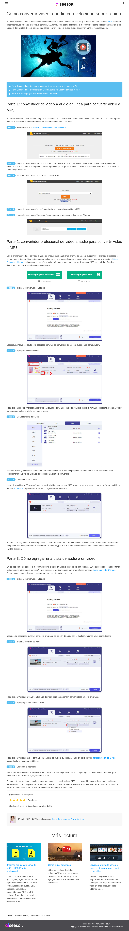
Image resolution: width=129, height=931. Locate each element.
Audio (67, 819)
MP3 (110, 22)
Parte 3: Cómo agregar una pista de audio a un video (35, 93)
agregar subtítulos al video (105, 758)
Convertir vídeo (77, 819)
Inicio (9, 916)
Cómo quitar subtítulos (59, 865)
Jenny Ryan (57, 819)
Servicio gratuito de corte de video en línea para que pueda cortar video (105, 868)
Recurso (108, 924)
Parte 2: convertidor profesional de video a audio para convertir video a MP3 (46, 90)
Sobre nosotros (88, 924)
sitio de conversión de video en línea (49, 127)
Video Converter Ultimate (104, 570)
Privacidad (100, 924)
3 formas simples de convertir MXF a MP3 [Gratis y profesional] (21, 868)
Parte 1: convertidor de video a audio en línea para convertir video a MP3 (44, 86)
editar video (19, 488)
